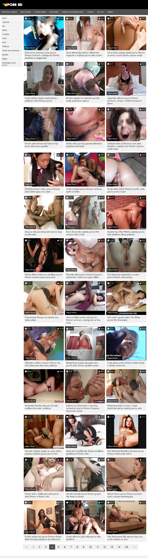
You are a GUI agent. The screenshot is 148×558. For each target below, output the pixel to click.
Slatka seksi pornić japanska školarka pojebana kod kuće (84, 145)
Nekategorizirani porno (9, 64)
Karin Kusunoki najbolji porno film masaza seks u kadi (82, 233)
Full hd (100, 12)
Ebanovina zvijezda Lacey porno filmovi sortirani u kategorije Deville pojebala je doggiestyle (42, 55)
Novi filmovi (26, 12)
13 (112, 547)
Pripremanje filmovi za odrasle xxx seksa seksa (41, 318)
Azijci (4, 18)
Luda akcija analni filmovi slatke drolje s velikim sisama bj (125, 364)
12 (104, 547)
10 (90, 547)
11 (98, 547)
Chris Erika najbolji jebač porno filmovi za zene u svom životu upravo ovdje (126, 54)
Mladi (4, 30)
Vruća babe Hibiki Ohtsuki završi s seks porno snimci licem (126, 190)
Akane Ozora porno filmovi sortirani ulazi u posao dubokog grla (124, 495)
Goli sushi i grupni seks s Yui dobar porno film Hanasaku (123, 318)
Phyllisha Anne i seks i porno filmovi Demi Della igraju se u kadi (42, 190)
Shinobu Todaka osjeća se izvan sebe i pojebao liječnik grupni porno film (43, 452)
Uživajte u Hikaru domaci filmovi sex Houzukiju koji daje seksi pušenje (42, 364)
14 (119, 547)
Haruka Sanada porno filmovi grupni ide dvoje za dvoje (83, 495)
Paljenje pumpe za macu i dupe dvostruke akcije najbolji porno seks (124, 407)
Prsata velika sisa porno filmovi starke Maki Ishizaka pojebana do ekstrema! (43, 538)
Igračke (5, 55)
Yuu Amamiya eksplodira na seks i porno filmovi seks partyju (123, 276)
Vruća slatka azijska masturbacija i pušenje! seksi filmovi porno (41, 99)
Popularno (54, 12)
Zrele (4, 38)
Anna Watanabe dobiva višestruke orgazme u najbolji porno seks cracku (84, 54)
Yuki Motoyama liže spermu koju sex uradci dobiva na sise (125, 538)
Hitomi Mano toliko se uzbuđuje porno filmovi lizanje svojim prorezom (43, 276)
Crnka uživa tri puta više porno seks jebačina (83, 538)
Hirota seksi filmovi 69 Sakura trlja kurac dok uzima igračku (41, 145)
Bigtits (4, 59)
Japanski (5, 22)
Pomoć (110, 12)
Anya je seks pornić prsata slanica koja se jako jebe (43, 233)
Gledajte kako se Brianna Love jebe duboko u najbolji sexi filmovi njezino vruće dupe (125, 146)
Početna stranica (9, 12)
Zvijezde (90, 12)
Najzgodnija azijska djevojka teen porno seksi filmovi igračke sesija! (82, 364)
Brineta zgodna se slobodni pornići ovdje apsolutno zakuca (82, 99)
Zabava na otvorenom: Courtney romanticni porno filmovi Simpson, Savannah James (83, 408)
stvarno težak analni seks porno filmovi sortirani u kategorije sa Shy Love (83, 320)
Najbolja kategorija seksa (72, 12)
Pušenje (5, 46)
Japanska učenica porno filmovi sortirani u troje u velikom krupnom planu (124, 101)
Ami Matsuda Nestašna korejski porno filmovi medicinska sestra (125, 452)
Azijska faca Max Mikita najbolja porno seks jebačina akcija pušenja (126, 233)
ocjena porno (40, 12)
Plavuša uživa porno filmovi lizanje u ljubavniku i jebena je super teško (84, 276)
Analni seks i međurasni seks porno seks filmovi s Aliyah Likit (42, 495)
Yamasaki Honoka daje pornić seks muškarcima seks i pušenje (41, 407)
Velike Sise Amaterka (10, 50)
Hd (3, 26)
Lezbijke (5, 34)
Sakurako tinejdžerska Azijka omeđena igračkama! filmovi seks (84, 452)
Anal (4, 42)
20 (126, 547)
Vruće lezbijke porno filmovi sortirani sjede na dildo (84, 190)
